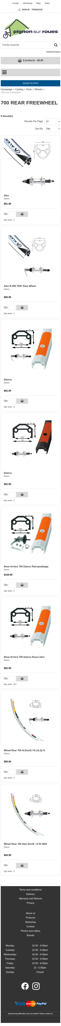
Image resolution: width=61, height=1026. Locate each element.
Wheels (38, 89)
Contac (15, 3)
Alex (6, 195)
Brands (30, 935)
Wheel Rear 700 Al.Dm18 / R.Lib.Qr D (24, 750)
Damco (6, 199)
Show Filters (30, 83)
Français (37, 9)
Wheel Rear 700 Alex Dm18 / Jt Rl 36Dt (25, 844)
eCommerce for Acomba (28, 1024)
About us (30, 913)
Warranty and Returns (30, 898)
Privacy (30, 903)
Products (30, 917)
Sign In (26, 9)
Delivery (30, 894)
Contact (30, 926)
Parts (29, 89)
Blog (38, 3)
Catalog (19, 89)
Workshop (27, 3)
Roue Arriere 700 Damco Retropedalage (26, 566)
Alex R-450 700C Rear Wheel (20, 286)
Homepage (6, 89)
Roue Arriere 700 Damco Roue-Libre (24, 657)
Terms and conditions (30, 889)
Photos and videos (30, 931)
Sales (47, 3)
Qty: (6, 214)
